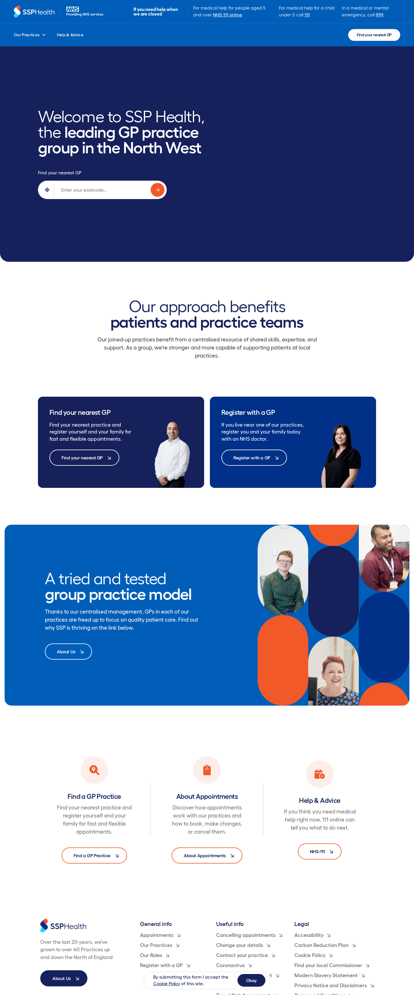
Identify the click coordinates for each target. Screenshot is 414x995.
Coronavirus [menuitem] (234, 965)
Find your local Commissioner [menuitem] (331, 965)
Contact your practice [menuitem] (245, 955)
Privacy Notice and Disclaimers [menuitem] (334, 985)
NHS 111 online (227, 14)
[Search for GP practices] (157, 190)
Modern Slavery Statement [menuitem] (329, 975)
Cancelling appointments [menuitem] (249, 935)
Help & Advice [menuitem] (70, 35)
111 (307, 14)
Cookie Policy (167, 983)
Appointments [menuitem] (160, 935)
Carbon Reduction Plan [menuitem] (324, 945)
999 (380, 14)
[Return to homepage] (34, 11)
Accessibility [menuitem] (312, 935)
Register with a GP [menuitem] (165, 965)
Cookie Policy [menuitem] (313, 955)
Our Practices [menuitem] (29, 35)
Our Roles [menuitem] (154, 955)
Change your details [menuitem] (243, 945)
